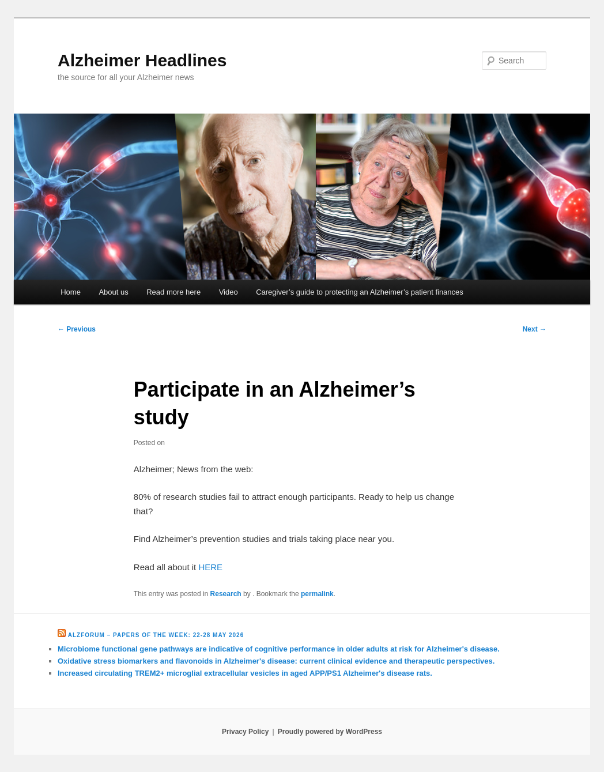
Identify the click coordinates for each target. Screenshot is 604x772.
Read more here (173, 292)
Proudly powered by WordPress (330, 732)
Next (534, 329)
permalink (317, 594)
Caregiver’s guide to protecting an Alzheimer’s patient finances (359, 292)
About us (113, 292)
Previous (77, 329)
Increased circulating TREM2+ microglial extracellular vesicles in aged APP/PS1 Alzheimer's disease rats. (245, 673)
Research (225, 594)
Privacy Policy (245, 732)
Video (228, 292)
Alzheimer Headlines (142, 60)
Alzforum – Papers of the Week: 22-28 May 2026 (156, 635)
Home (71, 292)
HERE (210, 567)
